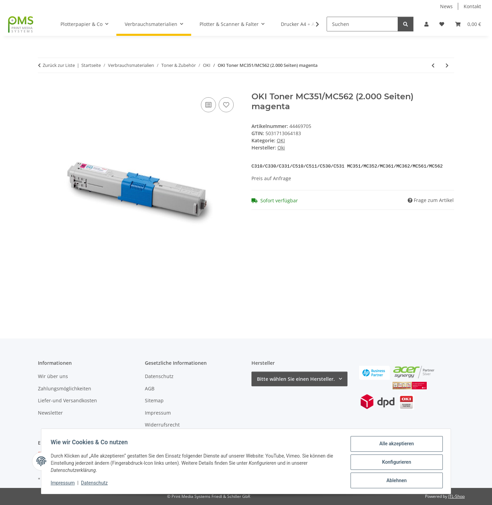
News (446, 6)
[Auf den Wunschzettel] (226, 104)
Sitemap (154, 400)
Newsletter (50, 412)
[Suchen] (362, 24)
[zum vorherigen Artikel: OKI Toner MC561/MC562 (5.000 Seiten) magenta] (433, 65)
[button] (426, 24)
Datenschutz (96, 484)
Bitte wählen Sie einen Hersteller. (296, 379)
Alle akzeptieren (395, 445)
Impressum (64, 484)
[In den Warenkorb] (43, 88)
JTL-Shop (456, 496)
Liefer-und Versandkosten (67, 400)
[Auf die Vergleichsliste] (208, 104)
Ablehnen (395, 481)
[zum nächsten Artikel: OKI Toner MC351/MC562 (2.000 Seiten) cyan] (447, 65)
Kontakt (472, 6)
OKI (281, 140)
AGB (149, 388)
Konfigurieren (394, 463)
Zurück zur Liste (59, 65)
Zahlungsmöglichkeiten (64, 388)
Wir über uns (53, 376)
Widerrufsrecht (162, 424)
